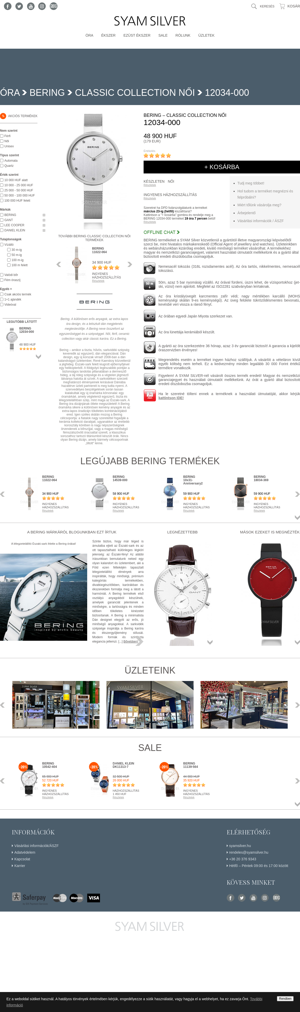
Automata (10, 160)
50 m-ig (17, 255)
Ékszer (108, 35)
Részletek (150, 185)
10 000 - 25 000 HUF (18, 185)
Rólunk (182, 35)
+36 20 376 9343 (242, 859)
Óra (89, 35)
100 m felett (20, 265)
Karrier (19, 866)
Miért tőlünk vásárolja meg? (259, 205)
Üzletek (206, 35)
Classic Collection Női (135, 92)
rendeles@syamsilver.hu (248, 852)
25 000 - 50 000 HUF (18, 190)
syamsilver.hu (240, 846)
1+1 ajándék (12, 299)
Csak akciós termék (17, 294)
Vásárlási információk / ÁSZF (260, 221)
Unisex (9, 146)
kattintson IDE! (171, 398)
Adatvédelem (24, 852)
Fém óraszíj (12, 280)
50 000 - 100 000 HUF (19, 195)
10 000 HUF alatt (16, 180)
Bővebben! (130, 641)
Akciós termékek (18, 116)
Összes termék (38, 356)
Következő (128, 264)
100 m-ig (18, 260)
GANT (8, 220)
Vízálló (9, 244)
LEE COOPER (14, 225)
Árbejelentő (246, 213)
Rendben (285, 998)
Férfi (7, 136)
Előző (60, 264)
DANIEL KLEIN (14, 230)
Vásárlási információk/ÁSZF (36, 846)
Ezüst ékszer (137, 35)
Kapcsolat (22, 859)
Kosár (293, 6)
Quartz (9, 166)
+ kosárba (221, 166)
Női (6, 141)
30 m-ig (17, 250)
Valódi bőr (11, 275)
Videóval (10, 304)
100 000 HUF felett (17, 200)
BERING (47, 92)
